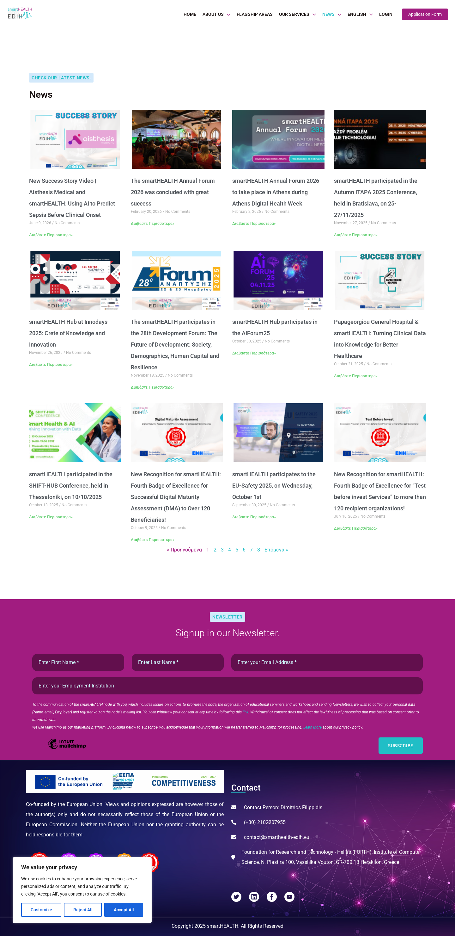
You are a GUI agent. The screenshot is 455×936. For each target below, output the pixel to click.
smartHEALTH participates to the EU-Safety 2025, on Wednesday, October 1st (274, 485)
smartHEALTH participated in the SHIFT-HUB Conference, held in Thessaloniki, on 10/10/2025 (70, 485)
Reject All (83, 909)
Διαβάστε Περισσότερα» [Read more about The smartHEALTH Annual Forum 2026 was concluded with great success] (152, 223)
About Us (213, 14)
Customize (41, 909)
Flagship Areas (255, 14)
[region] (82, 890)
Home (190, 14)
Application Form (425, 14)
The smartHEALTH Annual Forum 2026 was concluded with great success (173, 192)
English (357, 14)
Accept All (124, 909)
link (245, 712)
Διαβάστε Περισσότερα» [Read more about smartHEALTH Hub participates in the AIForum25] (254, 353)
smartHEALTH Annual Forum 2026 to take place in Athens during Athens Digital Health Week (275, 192)
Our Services (294, 14)
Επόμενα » (276, 550)
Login (385, 14)
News (328, 14)
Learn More (313, 727)
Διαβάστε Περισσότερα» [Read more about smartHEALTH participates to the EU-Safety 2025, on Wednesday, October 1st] (254, 517)
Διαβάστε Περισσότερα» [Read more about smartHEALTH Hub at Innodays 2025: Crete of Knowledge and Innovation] (51, 364)
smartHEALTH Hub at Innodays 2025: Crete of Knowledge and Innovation (68, 333)
